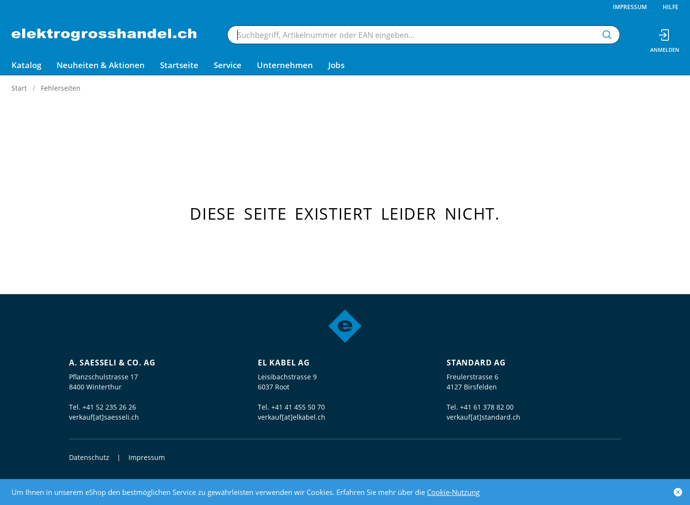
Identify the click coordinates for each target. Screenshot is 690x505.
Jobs (336, 64)
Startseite (179, 64)
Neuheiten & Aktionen (101, 64)
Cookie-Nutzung (453, 492)
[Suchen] (607, 34)
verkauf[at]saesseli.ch (104, 417)
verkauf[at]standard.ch (483, 417)
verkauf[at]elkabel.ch (291, 417)
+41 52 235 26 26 (109, 406)
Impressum (630, 7)
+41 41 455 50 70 (298, 406)
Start (19, 88)
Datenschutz (89, 457)
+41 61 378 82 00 (487, 406)
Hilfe (670, 7)
